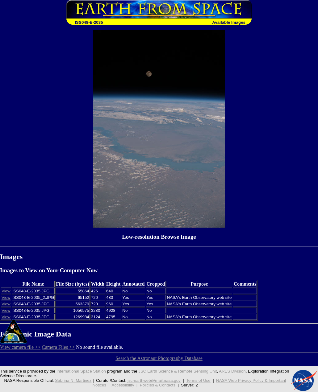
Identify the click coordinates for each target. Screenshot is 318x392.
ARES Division (232, 371)
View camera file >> (20, 347)
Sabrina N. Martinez (73, 380)
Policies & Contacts (157, 385)
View (6, 291)
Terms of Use (198, 380)
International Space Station (81, 371)
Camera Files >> (58, 347)
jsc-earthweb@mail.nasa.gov (154, 380)
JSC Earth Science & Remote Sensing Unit (177, 371)
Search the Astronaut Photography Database (159, 358)
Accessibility (123, 385)
